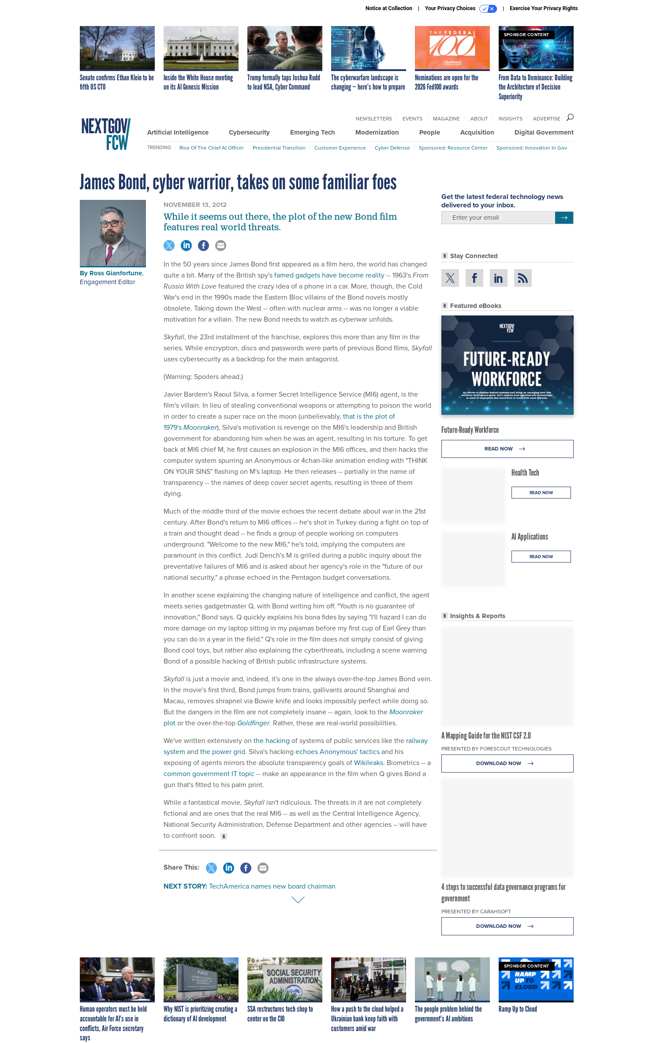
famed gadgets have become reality (329, 275)
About (479, 119)
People (429, 132)
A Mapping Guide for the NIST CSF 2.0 (486, 735)
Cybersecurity (249, 132)
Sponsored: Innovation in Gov (531, 148)
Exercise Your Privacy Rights (544, 8)
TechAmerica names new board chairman (272, 886)
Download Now (507, 763)
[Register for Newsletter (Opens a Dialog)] (564, 218)
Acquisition (477, 132)
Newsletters (374, 119)
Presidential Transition (279, 148)
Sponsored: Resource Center (453, 148)
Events (412, 119)
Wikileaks (368, 763)
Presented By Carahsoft (476, 911)
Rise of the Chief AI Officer (211, 148)
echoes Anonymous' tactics (337, 752)
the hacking (272, 740)
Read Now (507, 449)
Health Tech (525, 472)
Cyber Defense (392, 148)
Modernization (377, 132)
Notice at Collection (389, 8)
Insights (510, 119)
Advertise (546, 119)
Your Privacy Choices (461, 9)
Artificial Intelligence (178, 132)
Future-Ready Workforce (470, 429)
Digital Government (544, 132)
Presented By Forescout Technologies (496, 749)
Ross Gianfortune (116, 273)
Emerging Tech (312, 132)
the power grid (222, 752)
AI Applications (529, 536)
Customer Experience (340, 148)
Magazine (446, 119)
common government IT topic (209, 774)
